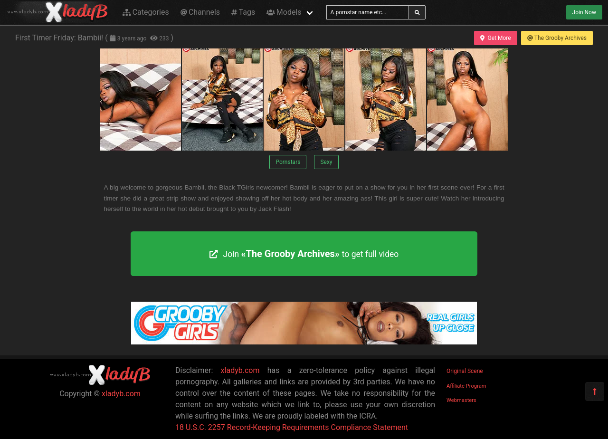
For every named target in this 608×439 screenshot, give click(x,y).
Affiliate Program (466, 386)
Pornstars (288, 162)
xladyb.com (121, 393)
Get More (495, 38)
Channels (200, 12)
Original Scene (464, 371)
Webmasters (461, 400)
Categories (146, 12)
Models (283, 12)
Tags (243, 12)
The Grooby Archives (557, 38)
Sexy (326, 162)
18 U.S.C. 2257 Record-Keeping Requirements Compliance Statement (291, 427)
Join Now (584, 12)
